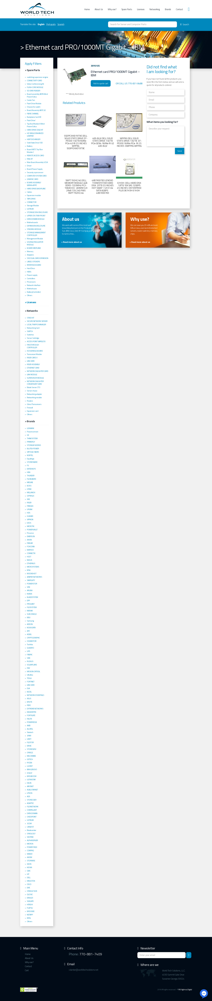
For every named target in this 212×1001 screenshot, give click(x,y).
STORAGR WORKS (34, 445)
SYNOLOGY (31, 833)
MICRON (30, 843)
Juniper (29, 772)
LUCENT (30, 766)
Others (29, 295)
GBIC (28, 870)
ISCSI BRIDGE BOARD (35, 351)
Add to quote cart (100, 83)
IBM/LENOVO (32, 769)
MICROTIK (30, 526)
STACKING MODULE (34, 229)
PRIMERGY (31, 441)
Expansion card (32, 411)
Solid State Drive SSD (35, 142)
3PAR (29, 735)
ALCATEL (30, 729)
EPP (28, 600)
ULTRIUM (30, 209)
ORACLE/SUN (32, 891)
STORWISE (31, 860)
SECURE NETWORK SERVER (37, 321)
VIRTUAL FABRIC (33, 452)
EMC (28, 887)
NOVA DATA (31, 627)
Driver (29, 165)
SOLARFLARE (32, 664)
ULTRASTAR (31, 779)
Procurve (30, 533)
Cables (29, 192)
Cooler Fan (31, 100)
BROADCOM (31, 776)
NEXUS (29, 560)
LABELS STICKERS (33, 261)
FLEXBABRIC (31, 479)
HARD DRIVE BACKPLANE (36, 188)
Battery (29, 146)
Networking (154, 9)
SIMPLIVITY (31, 580)
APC (28, 631)
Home (87, 9)
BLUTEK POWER (33, 448)
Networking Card (33, 328)
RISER (29, 502)
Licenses (141, 9)
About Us (99, 9)
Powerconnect (32, 431)
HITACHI (30, 904)
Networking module (34, 397)
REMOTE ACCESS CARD (35, 155)
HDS (28, 512)
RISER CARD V (32, 357)
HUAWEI (30, 516)
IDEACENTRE (31, 712)
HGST (29, 556)
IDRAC (29, 745)
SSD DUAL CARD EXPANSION (37, 258)
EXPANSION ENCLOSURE (36, 225)
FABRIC (29, 654)
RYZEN (29, 762)
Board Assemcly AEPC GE (36, 110)
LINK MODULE (32, 374)
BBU (28, 617)
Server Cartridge (33, 338)
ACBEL (29, 634)
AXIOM (29, 857)
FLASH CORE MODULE (35, 87)
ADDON (30, 624)
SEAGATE (30, 901)
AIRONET (30, 786)
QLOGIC (30, 894)
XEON (29, 864)
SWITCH (30, 331)
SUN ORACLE (32, 614)
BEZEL (29, 691)
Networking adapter (34, 394)
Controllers (31, 278)
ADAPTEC (30, 803)
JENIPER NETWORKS (34, 577)
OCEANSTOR (32, 641)
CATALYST (30, 826)
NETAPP (30, 914)
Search (184, 24)
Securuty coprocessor (35, 172)
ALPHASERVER (32, 840)
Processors (31, 281)
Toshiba (30, 644)
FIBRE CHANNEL (33, 113)
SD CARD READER (33, 90)
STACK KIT (30, 317)
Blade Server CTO (33, 387)
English (41, 24)
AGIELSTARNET (32, 789)
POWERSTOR (32, 583)
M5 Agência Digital (185, 989)
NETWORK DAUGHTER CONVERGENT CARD (35, 382)
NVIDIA (29, 593)
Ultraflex (30, 675)
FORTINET (30, 681)
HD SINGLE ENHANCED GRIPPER (35, 134)
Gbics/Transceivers (34, 404)
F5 (28, 465)
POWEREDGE (32, 722)
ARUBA (29, 590)
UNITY (29, 739)
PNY (28, 668)
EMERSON (31, 536)
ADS (28, 796)
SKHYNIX (30, 837)
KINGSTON (31, 881)
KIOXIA (29, 867)
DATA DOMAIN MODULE (35, 219)
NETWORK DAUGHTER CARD (37, 371)
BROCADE (30, 911)
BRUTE (29, 702)
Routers (30, 401)
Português (51, 24)
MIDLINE (30, 482)
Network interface (33, 285)
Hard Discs (31, 268)
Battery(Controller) (34, 292)
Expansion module (34, 195)
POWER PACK (32, 847)
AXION (29, 539)
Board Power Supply (34, 169)
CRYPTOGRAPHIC (33, 637)
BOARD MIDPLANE (34, 248)
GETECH (30, 759)
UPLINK (29, 509)
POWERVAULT (32, 529)
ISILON (29, 718)
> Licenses (30, 302)
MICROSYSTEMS (33, 566)
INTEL (29, 918)
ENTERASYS (31, 468)
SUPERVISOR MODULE (35, 378)
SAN (28, 658)
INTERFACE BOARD (34, 265)
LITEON (29, 793)
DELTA (29, 783)
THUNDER (30, 475)
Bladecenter (31, 830)
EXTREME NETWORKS (35, 708)
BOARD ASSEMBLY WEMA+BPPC (34, 184)
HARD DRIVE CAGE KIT (35, 129)
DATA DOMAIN (32, 813)
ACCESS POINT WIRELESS (36, 341)
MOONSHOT (31, 573)
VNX (28, 587)
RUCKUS (30, 661)
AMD (29, 725)
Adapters (30, 254)
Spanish (60, 24)
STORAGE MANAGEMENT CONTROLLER (36, 234)
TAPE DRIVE (31, 198)
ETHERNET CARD (33, 367)
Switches (30, 334)
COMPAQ (30, 850)
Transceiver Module (34, 354)
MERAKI (30, 610)
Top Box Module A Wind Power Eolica (36, 125)
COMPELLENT (32, 810)
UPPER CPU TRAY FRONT (36, 215)
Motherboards (32, 222)
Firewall (30, 407)
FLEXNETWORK (32, 806)
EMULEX (30, 897)
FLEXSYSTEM (32, 607)
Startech (30, 732)
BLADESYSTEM (32, 597)
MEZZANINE (31, 756)
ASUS (29, 698)
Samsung (30, 620)
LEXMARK (30, 428)
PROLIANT (30, 604)
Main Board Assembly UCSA (37, 162)
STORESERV (31, 749)
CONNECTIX (31, 553)
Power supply (32, 275)
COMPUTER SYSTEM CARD (37, 175)
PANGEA (30, 506)
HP (28, 874)
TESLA (29, 678)
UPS (28, 651)
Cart (27, 970)
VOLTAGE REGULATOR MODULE (35, 243)
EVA (28, 688)
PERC (29, 705)
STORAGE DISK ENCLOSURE (37, 212)
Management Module (35, 238)
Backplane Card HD (34, 117)
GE (28, 435)
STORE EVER (31, 799)
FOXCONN (31, 546)
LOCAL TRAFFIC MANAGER (36, 324)
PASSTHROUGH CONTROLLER (33, 346)
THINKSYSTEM (32, 438)
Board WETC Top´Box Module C (35, 150)
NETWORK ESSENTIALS (35, 695)
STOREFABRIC (32, 462)
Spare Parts (126, 9)
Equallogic (30, 458)
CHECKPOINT (31, 816)
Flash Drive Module (34, 103)
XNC (28, 499)
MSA (28, 570)
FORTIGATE (31, 715)
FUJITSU (30, 908)
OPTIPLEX (30, 495)
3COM (29, 823)
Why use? (112, 9)
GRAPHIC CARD (32, 179)
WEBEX (29, 854)
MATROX (30, 550)
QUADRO (30, 647)
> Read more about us (71, 242)
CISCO (29, 884)
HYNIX (29, 489)
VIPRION (30, 519)
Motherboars (32, 288)
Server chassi (32, 390)
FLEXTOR (30, 742)
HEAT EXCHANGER (33, 139)
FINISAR (30, 543)
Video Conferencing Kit (35, 84)
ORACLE (30, 752)
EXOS (29, 523)
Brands (168, 9)
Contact (179, 9)
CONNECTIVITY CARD (34, 80)
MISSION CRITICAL (33, 671)
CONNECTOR (32, 202)
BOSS (29, 485)
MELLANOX (31, 492)
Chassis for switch (33, 107)
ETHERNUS (31, 563)
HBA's (29, 271)
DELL (28, 877)
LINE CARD (31, 361)
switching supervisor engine (37, 77)
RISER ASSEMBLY (33, 364)
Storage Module (33, 205)
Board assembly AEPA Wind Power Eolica (37, 95)
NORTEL (30, 455)
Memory (30, 251)
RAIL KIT (30, 159)
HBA (28, 472)
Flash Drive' (31, 120)
